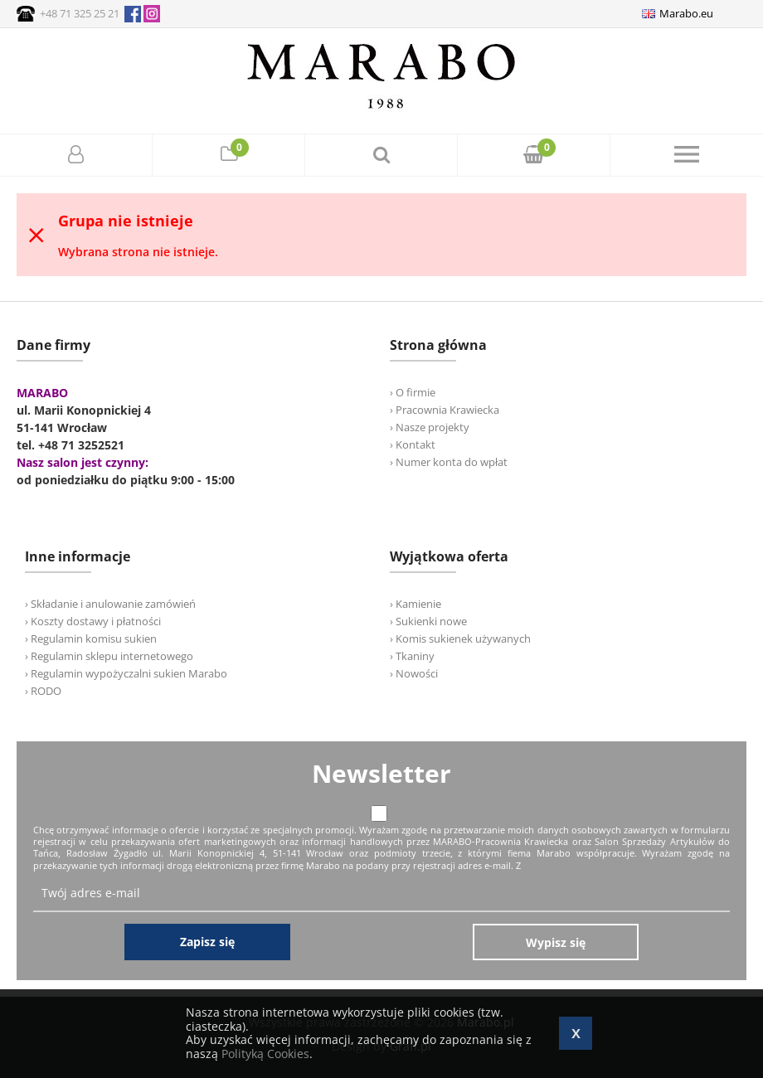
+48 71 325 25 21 (79, 13)
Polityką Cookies (265, 1053)
